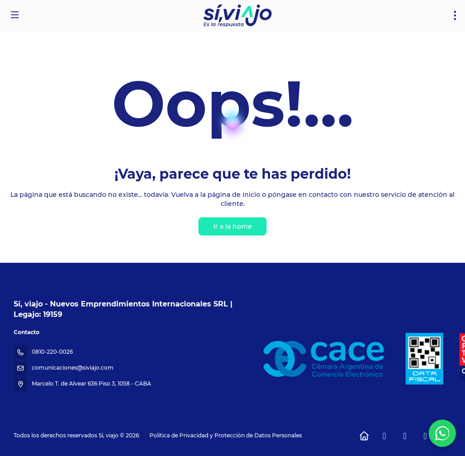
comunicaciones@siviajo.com (73, 367)
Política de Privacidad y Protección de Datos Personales (225, 435)
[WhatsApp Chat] (442, 433)
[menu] (455, 15)
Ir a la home (232, 226)
